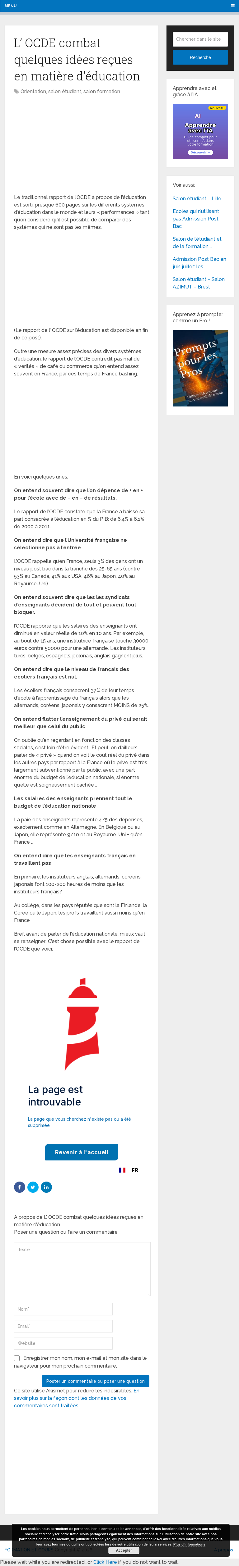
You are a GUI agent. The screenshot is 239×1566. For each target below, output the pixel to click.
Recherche (200, 57)
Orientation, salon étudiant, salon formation (70, 91)
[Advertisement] (66, 145)
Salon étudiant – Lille (197, 199)
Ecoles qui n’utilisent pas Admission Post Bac (196, 218)
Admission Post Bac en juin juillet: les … (199, 263)
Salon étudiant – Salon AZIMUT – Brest (199, 283)
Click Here (105, 1562)
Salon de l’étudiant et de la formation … (197, 242)
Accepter (124, 1550)
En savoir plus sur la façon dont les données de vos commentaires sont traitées (76, 1398)
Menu (10, 6)
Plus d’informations (189, 1544)
